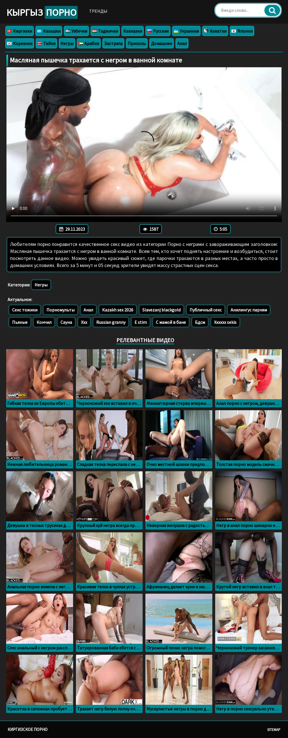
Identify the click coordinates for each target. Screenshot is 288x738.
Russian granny (110, 322)
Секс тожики (24, 310)
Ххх (84, 322)
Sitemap (273, 729)
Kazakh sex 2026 (117, 310)
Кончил (44, 322)
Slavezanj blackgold (161, 310)
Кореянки (19, 43)
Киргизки (19, 31)
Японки (242, 31)
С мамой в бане (171, 322)
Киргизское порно (28, 729)
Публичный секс (206, 310)
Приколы (137, 43)
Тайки (46, 43)
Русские (158, 31)
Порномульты (60, 310)
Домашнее (161, 43)
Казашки (48, 31)
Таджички (105, 31)
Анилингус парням (249, 310)
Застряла (113, 43)
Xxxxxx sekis (225, 322)
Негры (66, 43)
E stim (140, 322)
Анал (182, 43)
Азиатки (215, 31)
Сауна (66, 322)
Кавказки (132, 31)
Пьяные (20, 322)
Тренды (98, 11)
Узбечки (76, 31)
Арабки (88, 43)
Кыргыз (42, 12)
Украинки (186, 31)
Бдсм (200, 322)
